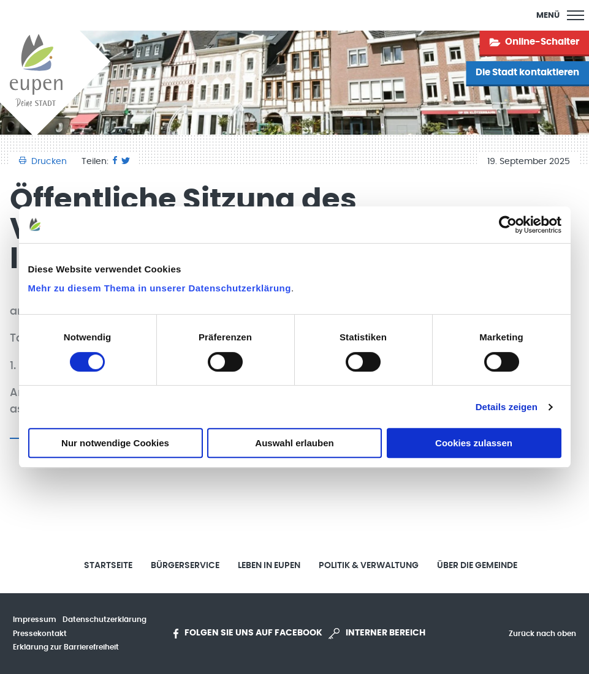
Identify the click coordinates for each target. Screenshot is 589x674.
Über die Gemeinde (477, 565)
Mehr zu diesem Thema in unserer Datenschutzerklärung (159, 288)
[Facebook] (115, 161)
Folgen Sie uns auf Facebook (247, 633)
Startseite (108, 565)
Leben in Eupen (269, 565)
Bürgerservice (185, 565)
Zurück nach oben (542, 633)
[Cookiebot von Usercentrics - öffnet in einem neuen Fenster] (507, 224)
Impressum (34, 619)
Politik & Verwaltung (369, 565)
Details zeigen (507, 407)
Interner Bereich (377, 633)
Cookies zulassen (473, 443)
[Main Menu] (560, 15)
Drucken (44, 161)
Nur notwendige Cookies (115, 443)
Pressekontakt (40, 633)
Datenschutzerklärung (104, 619)
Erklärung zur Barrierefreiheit (66, 647)
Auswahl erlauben (294, 443)
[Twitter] (125, 161)
